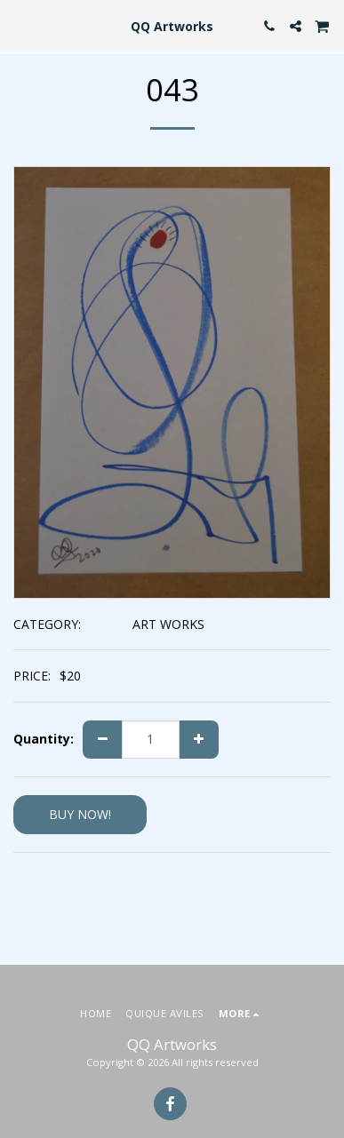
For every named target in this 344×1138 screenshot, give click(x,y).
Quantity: (43, 739)
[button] (19, 25)
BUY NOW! (80, 814)
